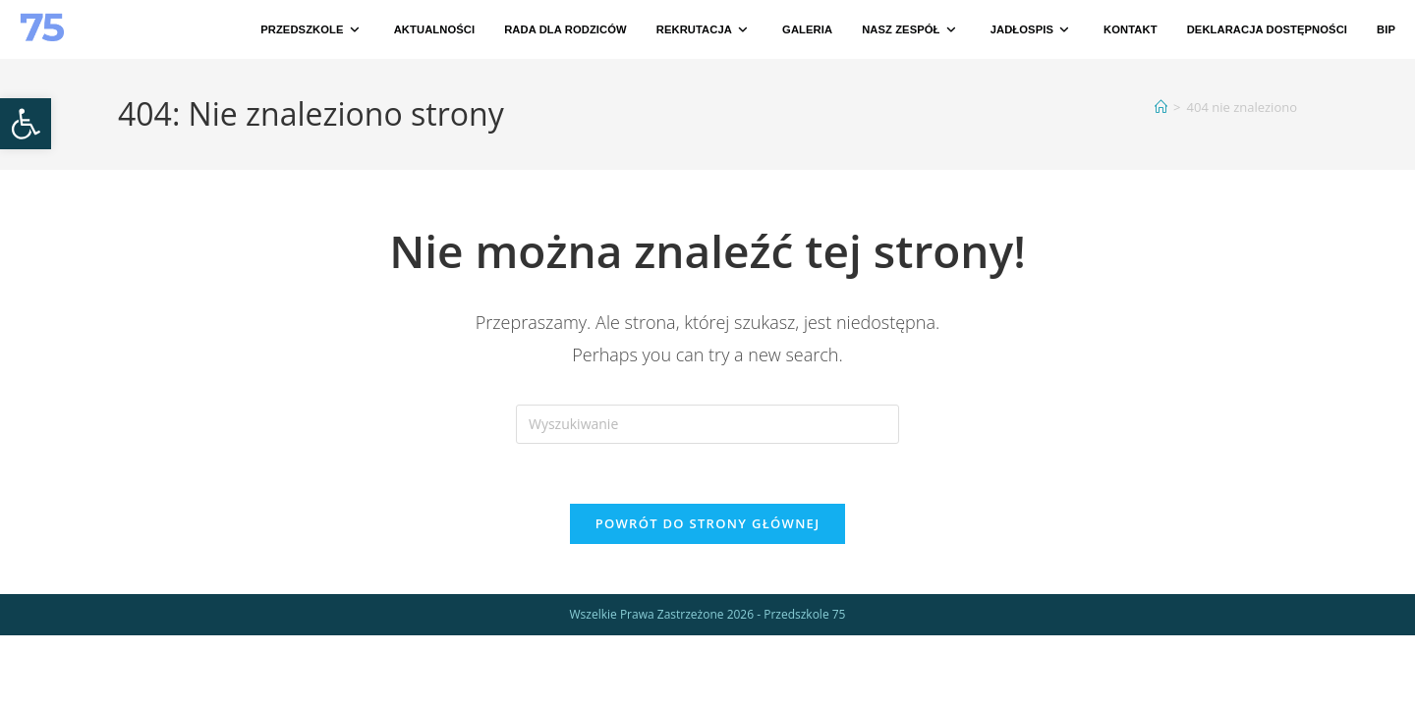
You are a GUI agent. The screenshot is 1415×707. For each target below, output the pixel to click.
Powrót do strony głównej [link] (708, 523)
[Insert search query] (707, 424)
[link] (25, 123)
